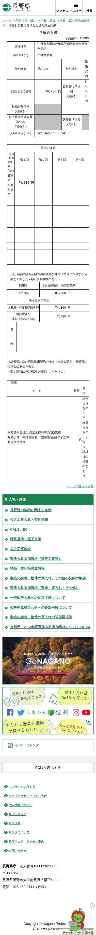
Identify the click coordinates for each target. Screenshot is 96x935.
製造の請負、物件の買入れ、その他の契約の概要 (48, 578)
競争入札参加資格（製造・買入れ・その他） (44, 588)
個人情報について (20, 805)
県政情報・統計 (26, 20)
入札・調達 (48, 20)
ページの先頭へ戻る (80, 486)
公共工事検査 (20, 549)
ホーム (6, 20)
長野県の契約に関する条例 (30, 510)
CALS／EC (19, 529)
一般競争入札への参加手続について (37, 598)
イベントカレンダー (28, 745)
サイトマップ (17, 814)
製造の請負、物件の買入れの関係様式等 (41, 617)
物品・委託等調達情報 (74, 20)
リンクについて (19, 832)
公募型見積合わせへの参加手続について (41, 607)
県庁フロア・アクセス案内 (26, 841)
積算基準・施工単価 (25, 539)
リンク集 (14, 823)
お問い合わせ (17, 851)
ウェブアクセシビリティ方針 (28, 796)
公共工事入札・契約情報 (29, 520)
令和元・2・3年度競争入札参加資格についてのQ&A (50, 627)
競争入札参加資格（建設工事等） (36, 559)
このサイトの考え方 (22, 787)
